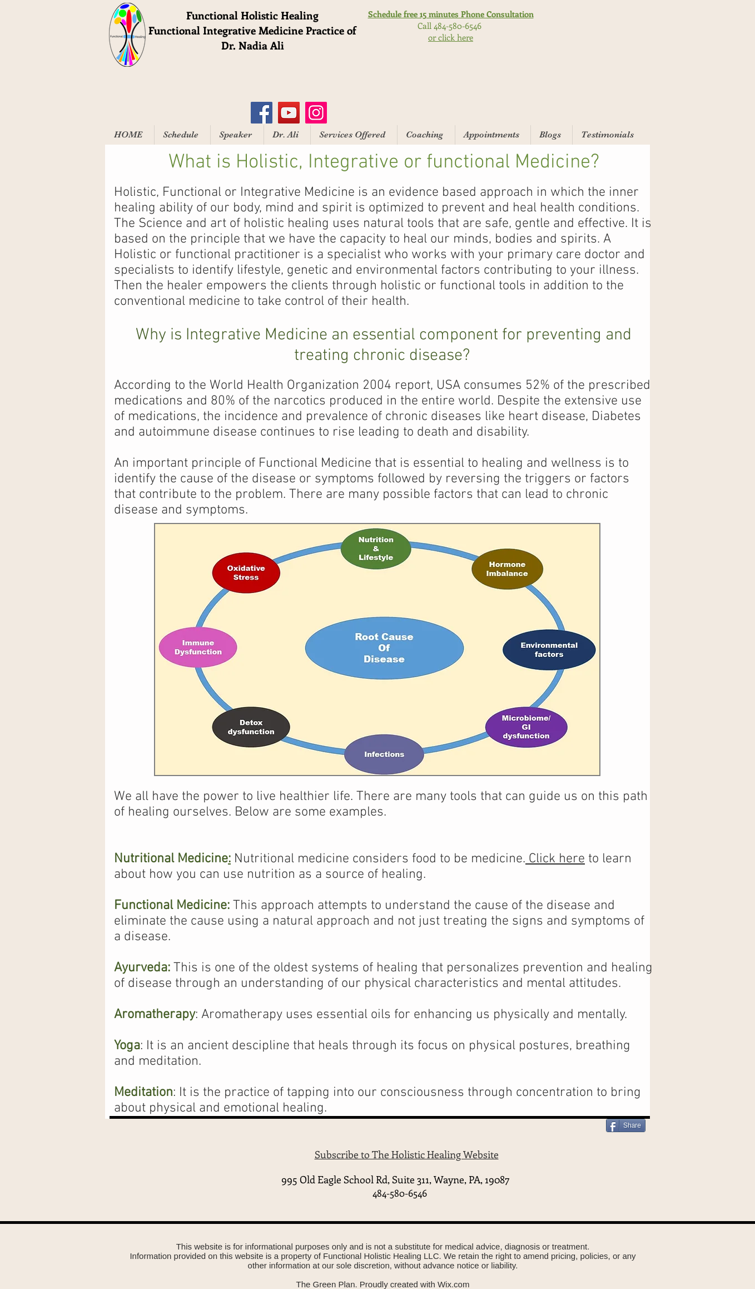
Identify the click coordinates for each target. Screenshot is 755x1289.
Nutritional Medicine (171, 859)
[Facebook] (261, 113)
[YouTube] (289, 113)
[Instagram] (316, 113)
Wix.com (454, 1284)
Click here (555, 859)
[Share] (625, 1125)
